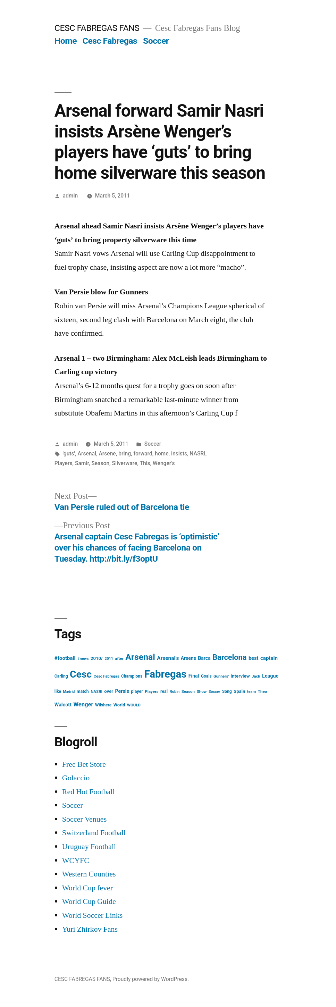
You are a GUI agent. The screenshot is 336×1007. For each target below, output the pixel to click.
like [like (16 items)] (57, 691)
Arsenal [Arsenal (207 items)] (140, 657)
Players (63, 463)
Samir (82, 463)
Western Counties (89, 874)
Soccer (156, 41)
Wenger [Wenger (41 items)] (83, 704)
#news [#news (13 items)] (83, 658)
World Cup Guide (89, 901)
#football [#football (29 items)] (65, 658)
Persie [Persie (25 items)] (122, 691)
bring (124, 453)
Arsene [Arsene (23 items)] (188, 658)
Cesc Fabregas (110, 41)
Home (65, 41)
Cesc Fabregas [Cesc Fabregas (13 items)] (106, 676)
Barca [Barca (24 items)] (204, 658)
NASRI (197, 453)
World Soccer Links (92, 915)
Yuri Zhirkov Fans (90, 929)
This (145, 463)
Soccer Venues (84, 819)
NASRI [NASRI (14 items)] (96, 691)
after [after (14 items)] (119, 658)
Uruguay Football (89, 846)
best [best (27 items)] (254, 658)
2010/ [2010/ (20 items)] (97, 658)
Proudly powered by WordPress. (150, 979)
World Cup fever (87, 888)
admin (70, 195)
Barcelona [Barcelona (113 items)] (229, 657)
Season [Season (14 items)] (188, 691)
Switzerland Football (94, 833)
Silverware (124, 463)
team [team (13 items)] (251, 691)
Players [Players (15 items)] (151, 691)
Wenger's (164, 463)
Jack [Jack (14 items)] (256, 676)
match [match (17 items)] (83, 691)
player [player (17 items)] (137, 691)
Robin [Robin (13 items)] (175, 691)
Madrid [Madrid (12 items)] (69, 691)
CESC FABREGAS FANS (97, 28)
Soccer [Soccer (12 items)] (214, 691)
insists (179, 453)
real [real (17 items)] (164, 691)
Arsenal (87, 453)
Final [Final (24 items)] (193, 676)
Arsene (107, 453)
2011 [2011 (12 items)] (108, 658)
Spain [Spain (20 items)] (239, 691)
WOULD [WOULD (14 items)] (134, 705)
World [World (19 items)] (119, 704)
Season (100, 463)
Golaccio (76, 778)
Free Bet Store (84, 764)
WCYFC (75, 860)
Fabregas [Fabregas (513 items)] (165, 674)
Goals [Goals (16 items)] (206, 676)
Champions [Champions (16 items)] (131, 676)
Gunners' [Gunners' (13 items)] (221, 676)
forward (142, 453)
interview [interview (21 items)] (240, 676)
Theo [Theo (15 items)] (262, 691)
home (162, 453)
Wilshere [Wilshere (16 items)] (103, 705)
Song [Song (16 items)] (227, 691)
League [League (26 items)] (270, 676)
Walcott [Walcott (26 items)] (63, 705)
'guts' (69, 453)
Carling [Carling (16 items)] (61, 676)
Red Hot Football (88, 792)
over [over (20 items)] (108, 691)
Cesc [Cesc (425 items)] (81, 674)
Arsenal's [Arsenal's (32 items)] (168, 658)
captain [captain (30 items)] (269, 658)
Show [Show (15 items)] (201, 691)
